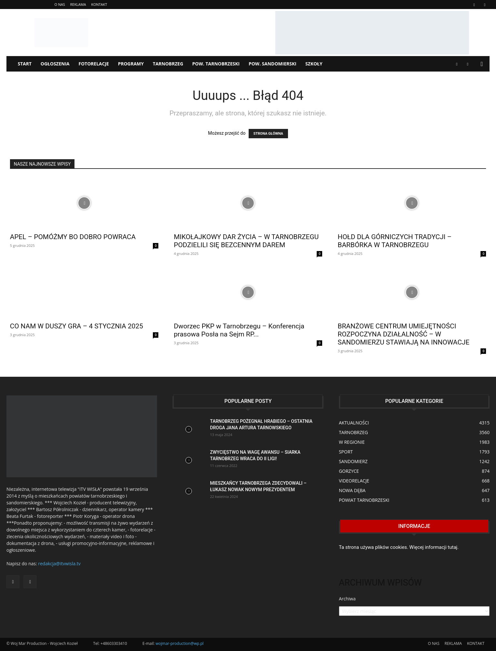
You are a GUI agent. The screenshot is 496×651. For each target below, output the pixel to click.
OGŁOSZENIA (55, 64)
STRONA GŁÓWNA (268, 133)
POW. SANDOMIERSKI (272, 64)
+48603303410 (114, 643)
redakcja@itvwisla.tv (59, 563)
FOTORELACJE (94, 64)
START (25, 64)
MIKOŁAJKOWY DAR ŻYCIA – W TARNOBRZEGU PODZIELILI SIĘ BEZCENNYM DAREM (246, 241)
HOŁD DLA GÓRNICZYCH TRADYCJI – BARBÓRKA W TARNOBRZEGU (394, 241)
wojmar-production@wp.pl (180, 643)
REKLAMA (78, 4)
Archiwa (347, 599)
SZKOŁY (313, 64)
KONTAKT (99, 4)
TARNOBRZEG (168, 64)
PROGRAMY (131, 64)
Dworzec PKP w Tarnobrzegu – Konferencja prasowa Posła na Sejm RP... (239, 330)
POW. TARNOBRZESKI (216, 64)
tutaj (452, 547)
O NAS (60, 4)
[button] (482, 64)
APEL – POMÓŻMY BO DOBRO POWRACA (73, 237)
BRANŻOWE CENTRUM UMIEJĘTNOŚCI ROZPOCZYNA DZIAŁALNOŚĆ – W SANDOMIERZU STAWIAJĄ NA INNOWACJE (404, 334)
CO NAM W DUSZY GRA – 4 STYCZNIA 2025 (76, 326)
